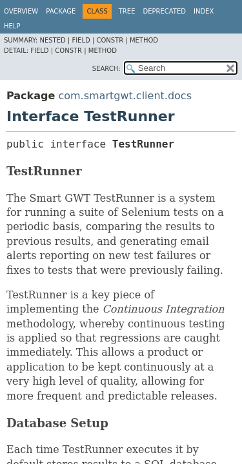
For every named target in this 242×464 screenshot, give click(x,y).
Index (204, 11)
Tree (127, 11)
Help (12, 26)
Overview (21, 11)
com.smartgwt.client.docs (125, 96)
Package (61, 11)
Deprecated (164, 11)
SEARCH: (106, 68)
